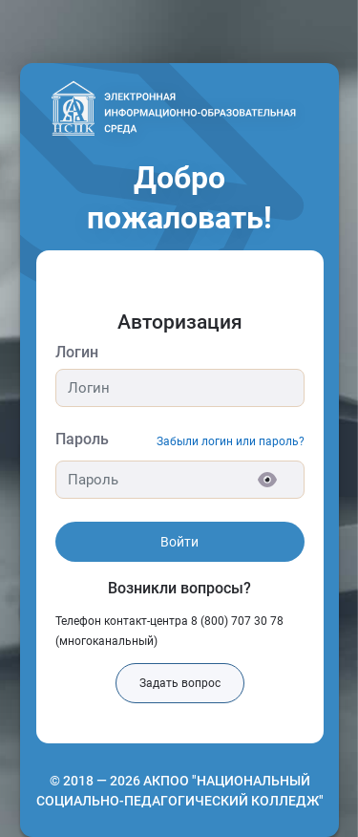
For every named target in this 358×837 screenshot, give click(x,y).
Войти (179, 541)
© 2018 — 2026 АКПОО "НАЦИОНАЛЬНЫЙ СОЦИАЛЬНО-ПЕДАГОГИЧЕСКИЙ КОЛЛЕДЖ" (180, 790)
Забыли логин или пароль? (231, 441)
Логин (76, 352)
